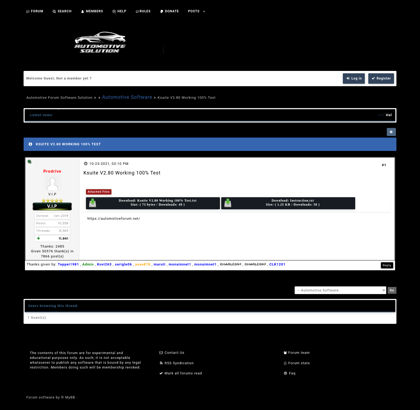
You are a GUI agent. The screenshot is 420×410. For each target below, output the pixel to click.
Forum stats (296, 363)
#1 (384, 165)
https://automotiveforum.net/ (113, 219)
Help (119, 11)
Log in (354, 78)
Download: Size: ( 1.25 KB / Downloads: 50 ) (271, 203)
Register (381, 78)
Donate (169, 11)
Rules (143, 11)
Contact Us (172, 353)
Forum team (296, 353)
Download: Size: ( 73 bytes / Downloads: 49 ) (142, 203)
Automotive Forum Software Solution (59, 98)
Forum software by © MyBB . (51, 397)
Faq (289, 373)
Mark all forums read (180, 373)
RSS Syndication (176, 363)
